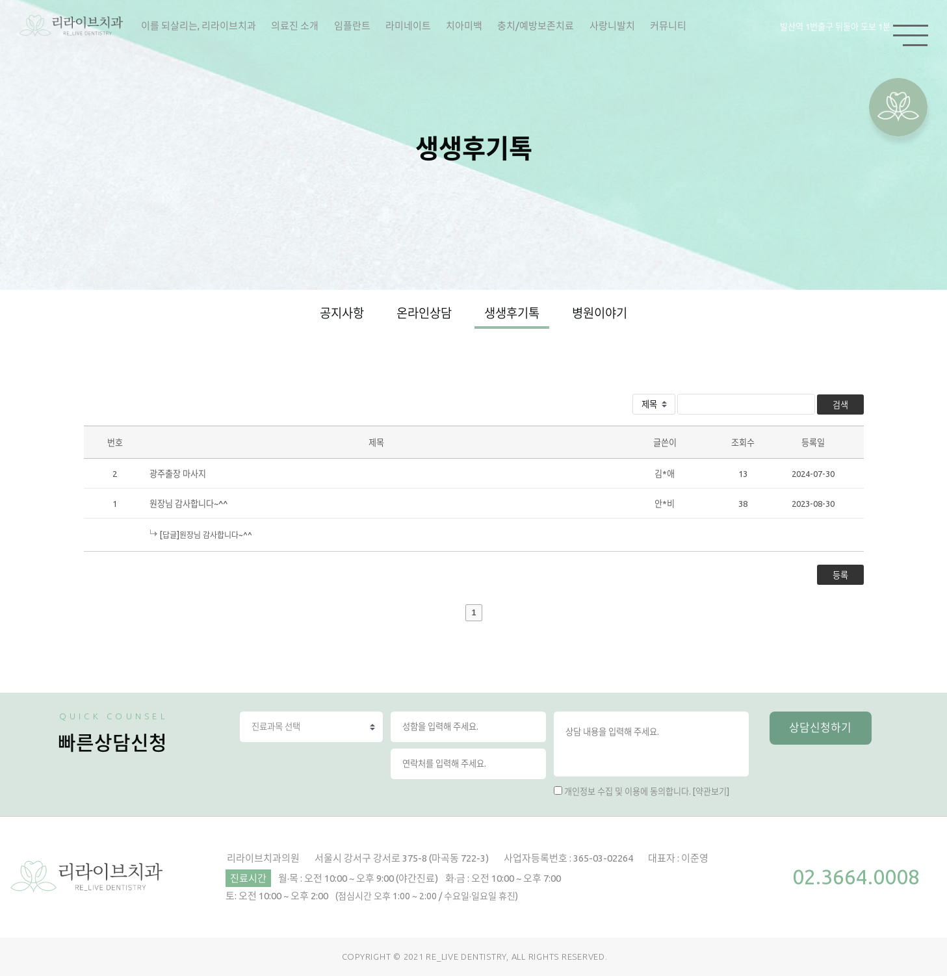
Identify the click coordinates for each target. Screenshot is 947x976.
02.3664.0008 (856, 876)
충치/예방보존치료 (535, 25)
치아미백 (464, 25)
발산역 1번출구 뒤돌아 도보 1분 (835, 26)
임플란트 (352, 25)
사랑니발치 (612, 25)
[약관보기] (711, 791)
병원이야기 (599, 313)
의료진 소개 (294, 25)
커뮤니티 (668, 25)
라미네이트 (408, 25)
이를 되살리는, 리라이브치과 (198, 25)
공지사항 (342, 313)
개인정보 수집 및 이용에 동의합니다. (627, 791)
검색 (840, 404)
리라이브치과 (71, 26)
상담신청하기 (820, 727)
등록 (840, 575)
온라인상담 (424, 313)
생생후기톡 (511, 313)
